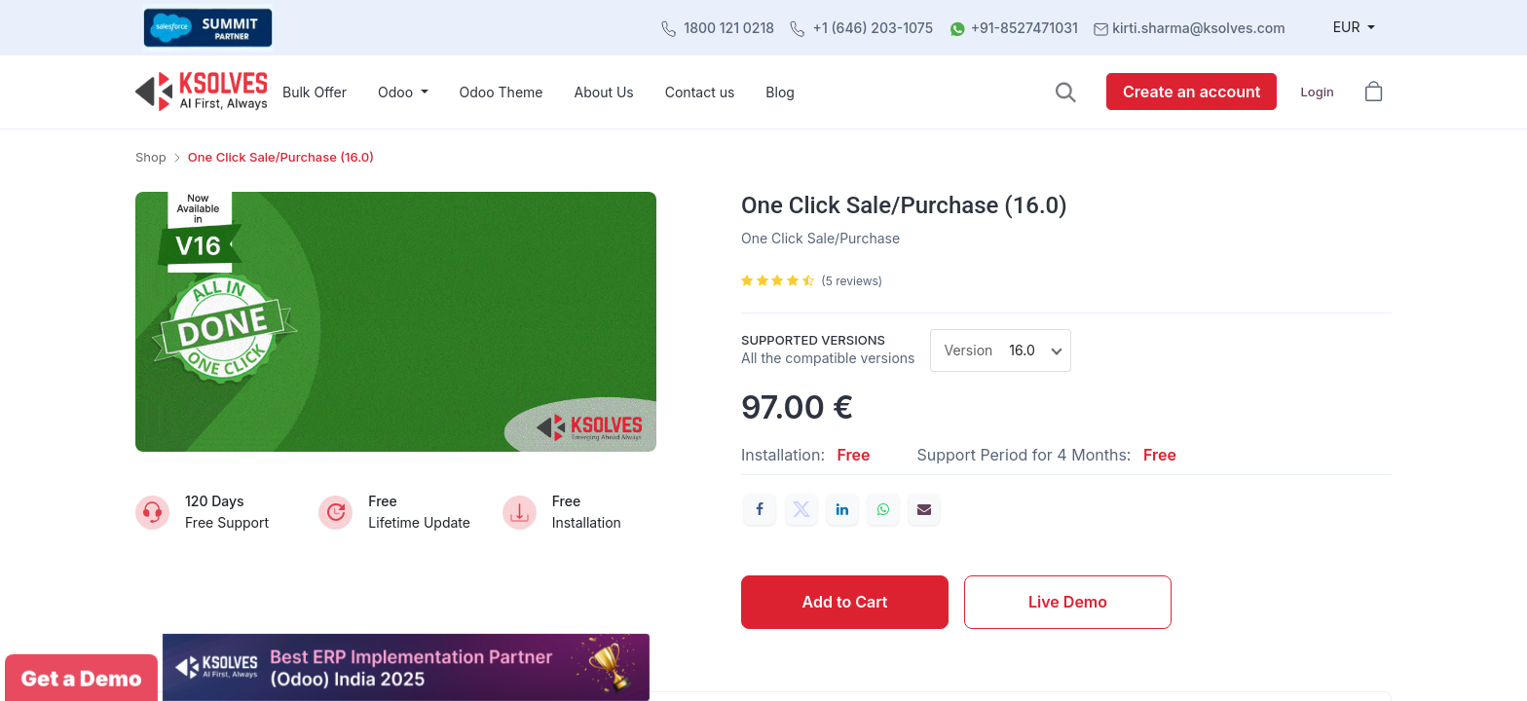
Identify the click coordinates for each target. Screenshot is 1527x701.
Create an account (1191, 91)
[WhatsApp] (883, 509)
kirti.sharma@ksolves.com (1198, 27)
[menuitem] (314, 92)
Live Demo (1067, 601)
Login (1316, 91)
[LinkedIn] (842, 509)
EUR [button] (1348, 26)
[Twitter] (801, 509)
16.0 (1021, 350)
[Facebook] (759, 509)
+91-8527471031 (1024, 27)
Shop (151, 157)
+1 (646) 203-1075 (873, 27)
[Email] (924, 509)
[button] (1066, 92)
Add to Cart (845, 601)
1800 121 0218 (729, 27)
